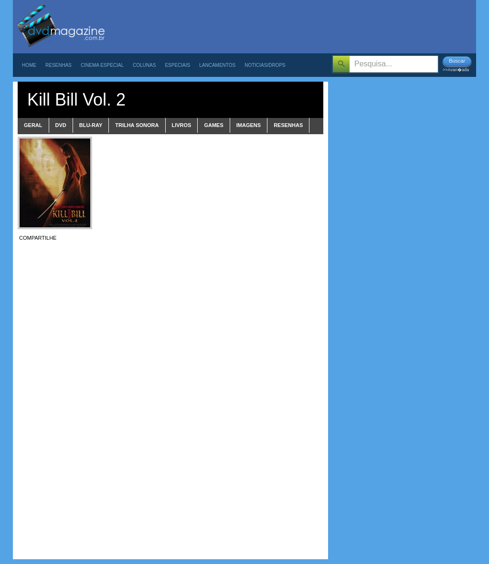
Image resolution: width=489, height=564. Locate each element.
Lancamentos (217, 65)
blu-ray (91, 125)
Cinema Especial (102, 65)
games (213, 125)
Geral (33, 125)
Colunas (144, 65)
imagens (248, 125)
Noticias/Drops (265, 65)
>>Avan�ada (456, 69)
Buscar (457, 61)
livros (181, 125)
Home (29, 65)
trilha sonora (137, 125)
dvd (60, 125)
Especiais (177, 65)
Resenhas (58, 65)
